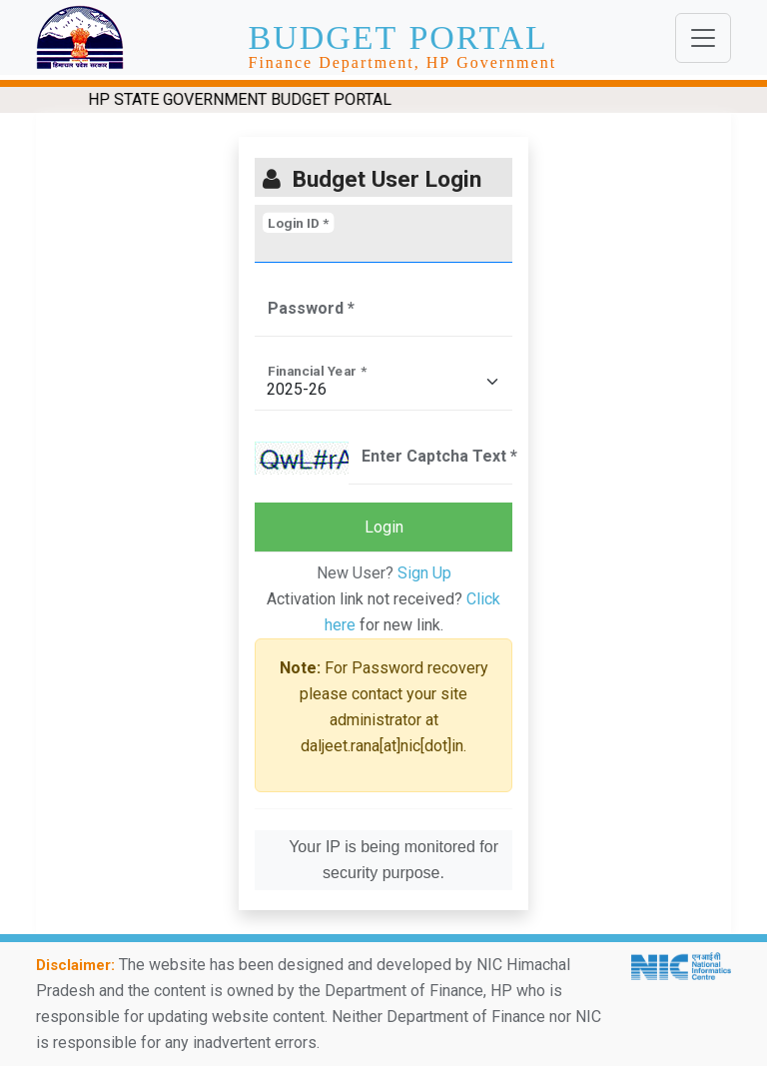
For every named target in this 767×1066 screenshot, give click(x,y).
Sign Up (424, 572)
